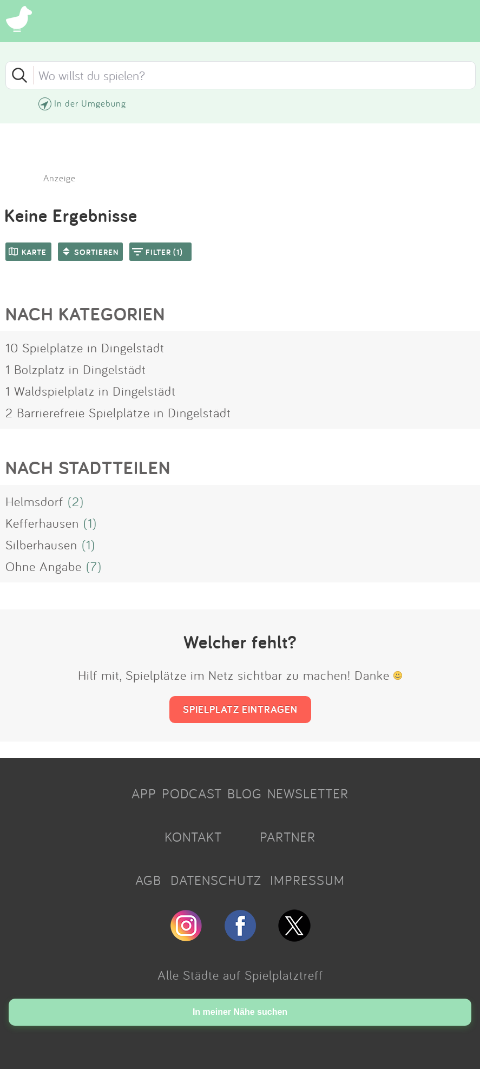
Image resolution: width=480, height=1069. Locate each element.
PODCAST (192, 793)
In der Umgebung (90, 103)
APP (143, 793)
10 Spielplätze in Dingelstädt (85, 347)
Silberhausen (41, 544)
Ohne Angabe (43, 566)
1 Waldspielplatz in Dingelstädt (90, 391)
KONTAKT (193, 836)
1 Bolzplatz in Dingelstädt (75, 369)
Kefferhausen (42, 523)
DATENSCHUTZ (215, 880)
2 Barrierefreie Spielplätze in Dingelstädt (118, 412)
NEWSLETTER (308, 793)
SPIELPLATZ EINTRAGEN (240, 709)
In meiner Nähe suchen (240, 1011)
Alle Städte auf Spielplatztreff (240, 975)
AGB (148, 880)
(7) (94, 566)
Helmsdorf (34, 501)
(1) (90, 523)
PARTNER (287, 836)
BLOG (244, 793)
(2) (76, 501)
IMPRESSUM (307, 880)
